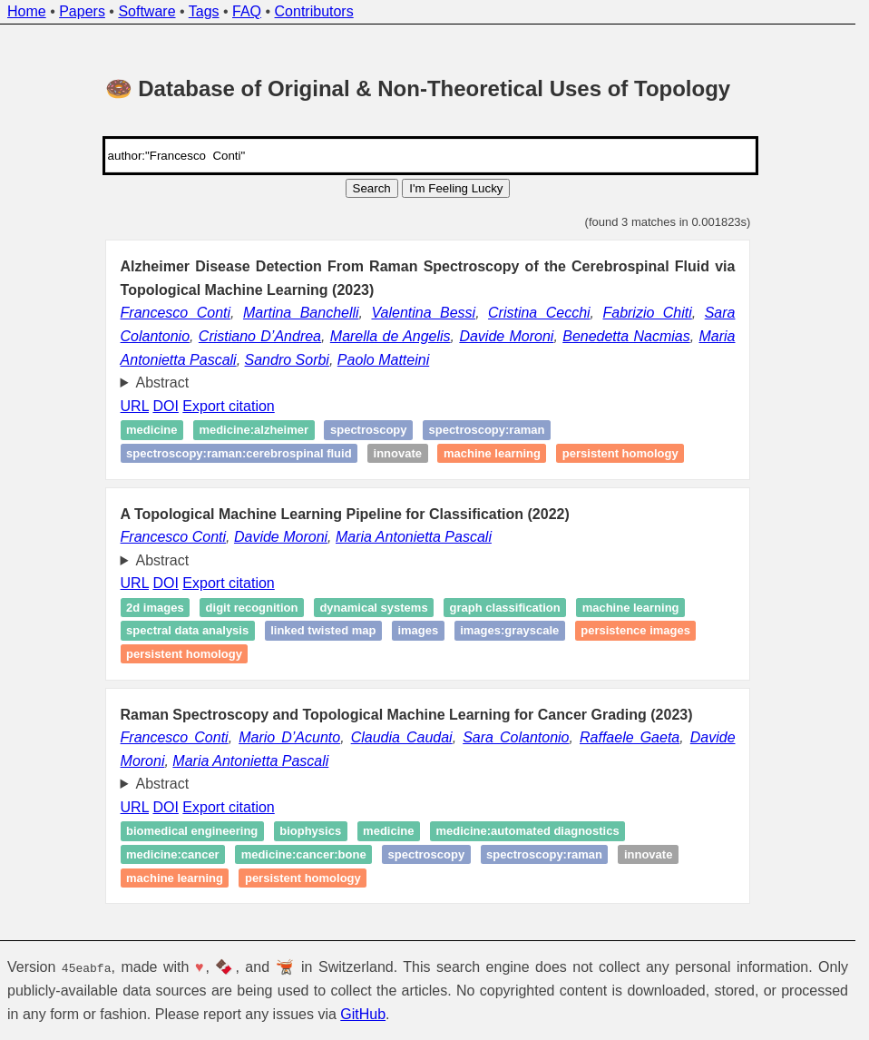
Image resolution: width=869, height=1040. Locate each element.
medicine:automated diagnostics (527, 832)
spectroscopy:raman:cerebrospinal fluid (239, 453)
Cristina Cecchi (539, 312)
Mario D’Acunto (289, 737)
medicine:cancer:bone (303, 854)
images (417, 630)
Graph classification (505, 607)
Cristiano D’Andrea (260, 336)
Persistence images (635, 630)
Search (372, 188)
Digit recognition (252, 607)
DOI (165, 406)
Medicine (151, 430)
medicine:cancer (173, 854)
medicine (388, 832)
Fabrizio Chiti (646, 312)
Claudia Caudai (402, 737)
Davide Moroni (506, 336)
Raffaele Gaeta (629, 737)
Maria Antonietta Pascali (414, 537)
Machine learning (492, 453)
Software (146, 11)
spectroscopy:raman (486, 430)
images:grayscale (509, 630)
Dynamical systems (373, 607)
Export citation (228, 406)
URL (135, 406)
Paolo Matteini (383, 360)
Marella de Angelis (390, 336)
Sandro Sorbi (287, 360)
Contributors (314, 11)
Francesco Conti (175, 312)
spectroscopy (368, 430)
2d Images (155, 607)
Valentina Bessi (423, 312)
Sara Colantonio (516, 737)
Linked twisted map (323, 630)
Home (26, 11)
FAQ (246, 11)
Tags (204, 11)
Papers (82, 11)
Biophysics (310, 832)
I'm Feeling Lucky (456, 188)
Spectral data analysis (187, 630)
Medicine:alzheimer (253, 430)
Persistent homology (620, 453)
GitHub (363, 1014)
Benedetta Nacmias (626, 336)
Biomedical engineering (192, 832)
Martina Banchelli (301, 312)
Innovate (398, 453)
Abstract (163, 382)
